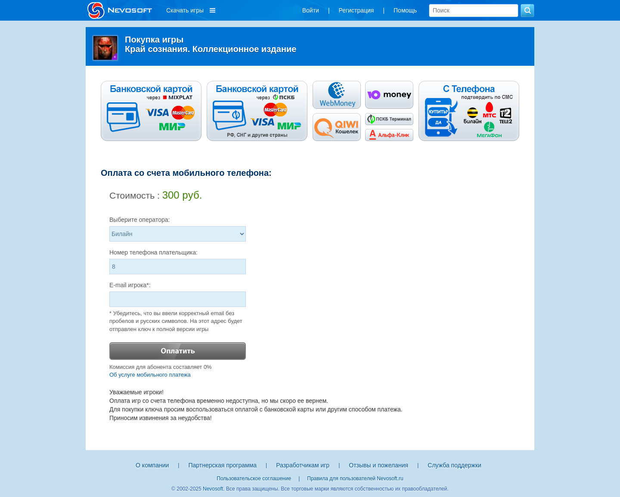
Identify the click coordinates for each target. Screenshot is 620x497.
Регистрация (356, 10)
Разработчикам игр (302, 465)
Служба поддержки (454, 465)
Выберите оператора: (139, 219)
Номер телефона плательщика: (153, 252)
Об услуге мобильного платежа (150, 374)
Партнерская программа (222, 465)
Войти (310, 10)
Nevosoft (213, 489)
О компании (152, 465)
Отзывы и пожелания (378, 465)
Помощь (405, 10)
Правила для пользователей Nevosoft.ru (355, 479)
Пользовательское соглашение (254, 479)
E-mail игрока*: (130, 285)
